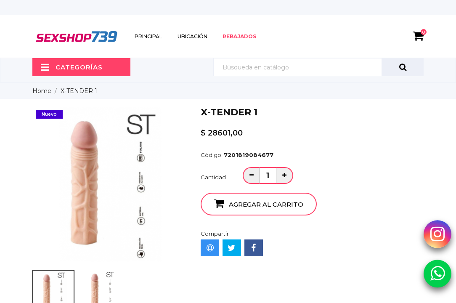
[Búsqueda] (318, 67)
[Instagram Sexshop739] (437, 234)
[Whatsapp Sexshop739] (437, 273)
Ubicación (192, 36)
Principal (148, 36)
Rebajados (239, 36)
